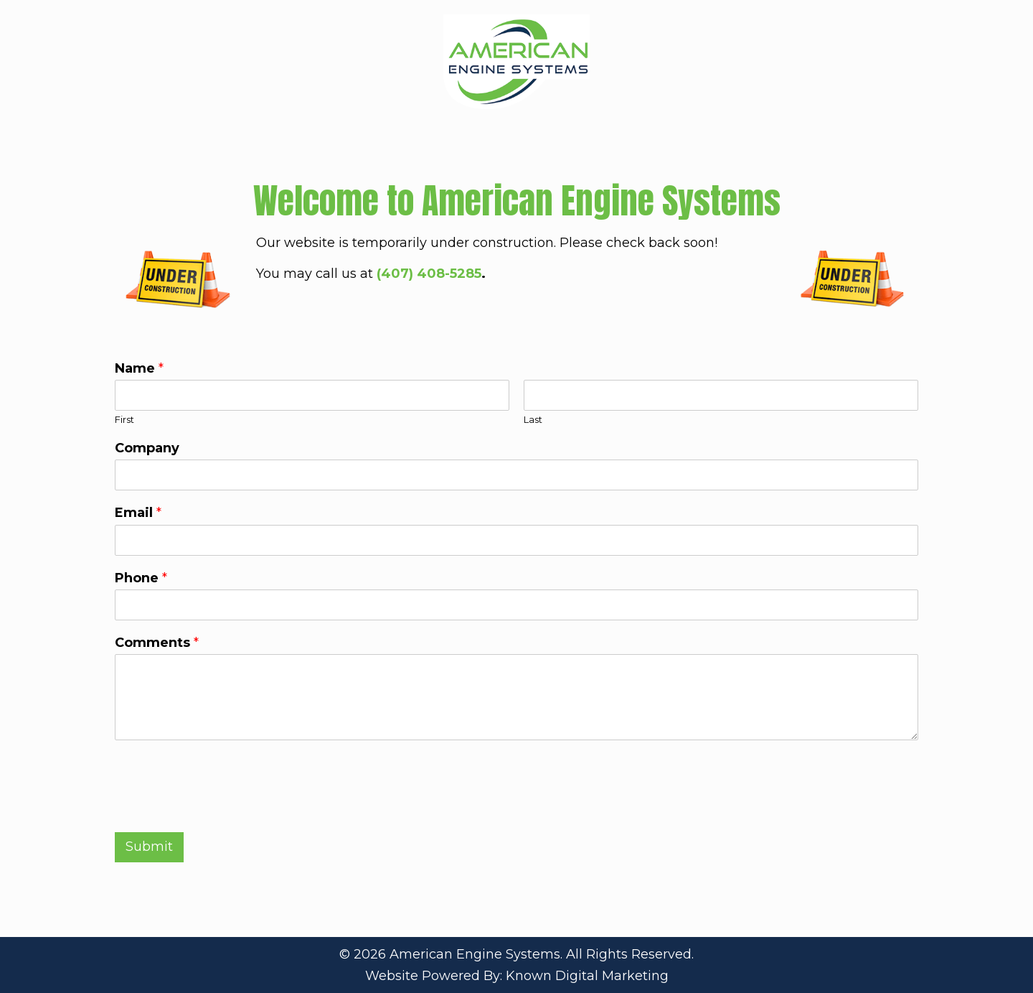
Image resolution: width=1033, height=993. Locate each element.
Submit (149, 846)
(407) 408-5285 (429, 273)
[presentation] (224, 808)
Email (138, 513)
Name (139, 368)
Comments (157, 643)
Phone (141, 578)
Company (147, 448)
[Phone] (516, 604)
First (124, 419)
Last (533, 419)
